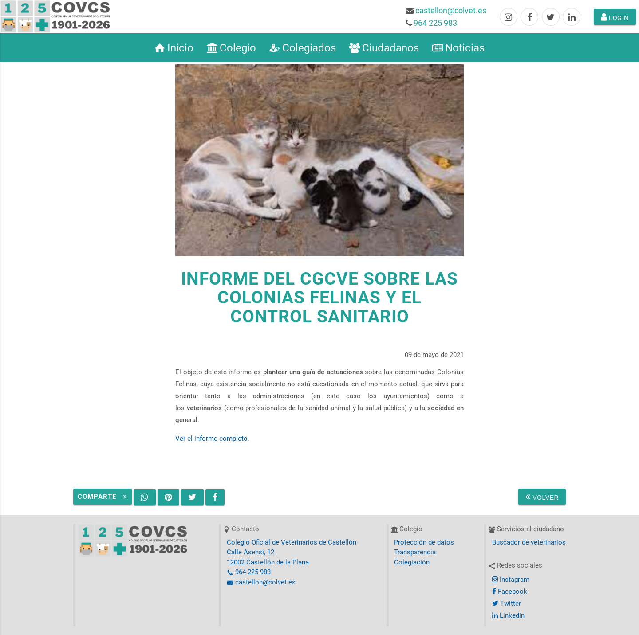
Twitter (506, 604)
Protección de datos (424, 542)
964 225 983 (435, 22)
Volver (542, 497)
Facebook (509, 592)
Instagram (510, 580)
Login (615, 17)
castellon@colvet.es (450, 10)
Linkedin (508, 615)
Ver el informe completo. (212, 439)
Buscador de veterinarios (529, 542)
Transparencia (415, 552)
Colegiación (412, 562)
